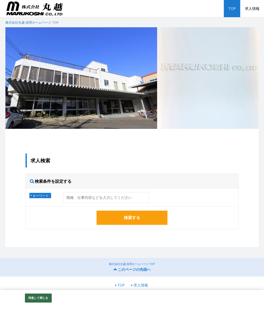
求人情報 (252, 8)
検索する (132, 217)
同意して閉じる (38, 298)
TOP (232, 8)
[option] (132, 78)
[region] (132, 299)
